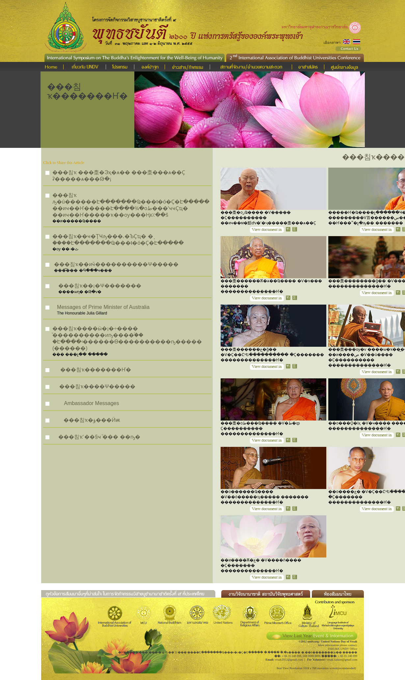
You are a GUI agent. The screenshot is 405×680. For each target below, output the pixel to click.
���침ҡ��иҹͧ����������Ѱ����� (116, 264)
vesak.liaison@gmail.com (342, 659)
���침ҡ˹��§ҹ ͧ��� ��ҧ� (99, 437)
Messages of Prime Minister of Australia (103, 307)
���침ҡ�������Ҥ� (95, 369)
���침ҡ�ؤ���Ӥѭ (92, 420)
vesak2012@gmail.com (289, 659)
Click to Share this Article (63, 162)
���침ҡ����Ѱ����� (97, 386)
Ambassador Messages (91, 403)
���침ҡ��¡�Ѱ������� (99, 285)
